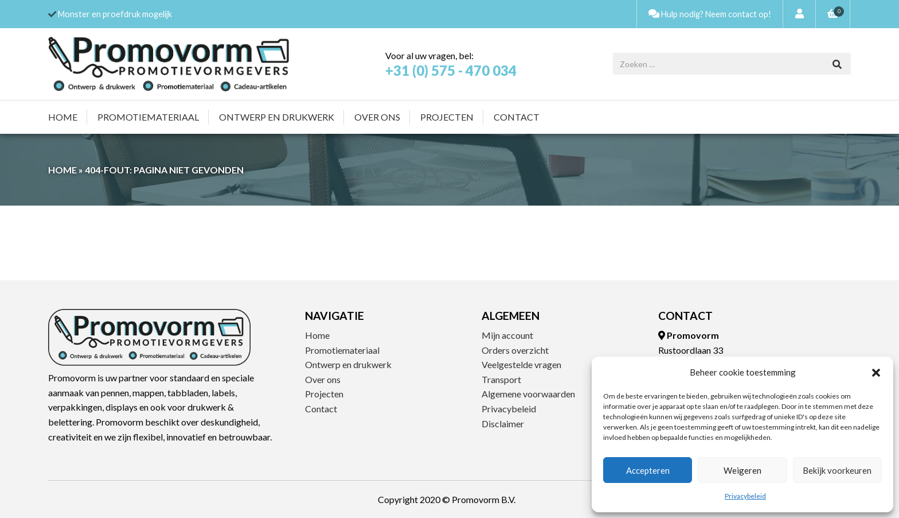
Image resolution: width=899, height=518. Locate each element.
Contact (517, 116)
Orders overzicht (515, 350)
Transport (501, 379)
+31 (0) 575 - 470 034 (451, 70)
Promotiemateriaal (148, 116)
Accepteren (648, 470)
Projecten (447, 116)
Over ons (377, 116)
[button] (876, 372)
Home (62, 116)
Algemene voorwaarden (528, 393)
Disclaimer (503, 423)
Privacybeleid (745, 496)
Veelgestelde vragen (521, 364)
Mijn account (507, 335)
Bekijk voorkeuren (837, 470)
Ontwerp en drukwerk (276, 116)
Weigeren (742, 470)
